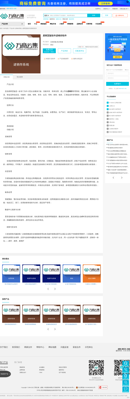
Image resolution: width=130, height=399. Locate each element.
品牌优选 (22, 370)
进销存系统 (18, 28)
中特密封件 (55, 395)
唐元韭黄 (9, 395)
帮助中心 (40, 347)
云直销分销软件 (113, 129)
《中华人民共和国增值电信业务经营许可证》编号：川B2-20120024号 (56, 390)
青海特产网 (103, 395)
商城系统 (41, 370)
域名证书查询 (63, 367)
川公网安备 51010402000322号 (85, 387)
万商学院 (89, 24)
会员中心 (98, 8)
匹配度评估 (79, 51)
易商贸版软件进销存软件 (29, 28)
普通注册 (111, 125)
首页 (29, 24)
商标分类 (2, 370)
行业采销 (99, 24)
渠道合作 (77, 347)
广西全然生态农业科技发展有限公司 (23, 395)
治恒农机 (109, 395)
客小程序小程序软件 (115, 115)
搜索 (93, 15)
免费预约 (117, 84)
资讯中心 (106, 9)
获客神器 (46, 19)
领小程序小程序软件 (115, 109)
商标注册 (65, 19)
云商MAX (112, 106)
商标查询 (22, 367)
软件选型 (6, 28)
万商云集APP (124, 9)
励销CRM (58, 19)
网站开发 (53, 24)
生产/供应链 (62, 372)
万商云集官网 (4, 367)
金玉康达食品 (74, 395)
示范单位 (89, 347)
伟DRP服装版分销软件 (115, 132)
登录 (106, 15)
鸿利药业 (96, 395)
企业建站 (41, 367)
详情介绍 (6, 77)
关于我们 (4, 347)
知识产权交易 (89, 395)
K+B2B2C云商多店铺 (115, 102)
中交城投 (115, 395)
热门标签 (18, 362)
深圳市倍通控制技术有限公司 (42, 395)
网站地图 (52, 347)
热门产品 (4, 362)
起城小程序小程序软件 (115, 112)
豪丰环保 (67, 395)
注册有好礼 (120, 15)
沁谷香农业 (81, 395)
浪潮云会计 (23, 372)
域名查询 (71, 19)
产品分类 (12, 28)
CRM (40, 372)
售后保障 (20, 77)
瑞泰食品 (61, 395)
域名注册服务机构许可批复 (85, 390)
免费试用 (49, 51)
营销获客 (70, 24)
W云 (35, 24)
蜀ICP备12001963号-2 (68, 387)
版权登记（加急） (114, 119)
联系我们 (16, 347)
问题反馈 (115, 8)
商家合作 (28, 347)
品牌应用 (80, 24)
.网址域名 (112, 122)
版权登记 (52, 19)
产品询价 (64, 51)
